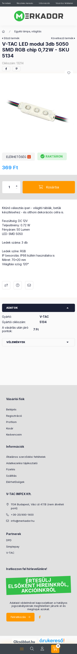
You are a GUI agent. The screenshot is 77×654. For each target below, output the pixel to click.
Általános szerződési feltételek (26, 456)
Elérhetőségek (15, 481)
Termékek (6, 3)
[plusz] (16, 186)
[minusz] (16, 188)
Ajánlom (29, 285)
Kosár (9, 428)
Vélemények (15, 342)
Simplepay (12, 546)
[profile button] (42, 649)
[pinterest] (16, 68)
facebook (40, 617)
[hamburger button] (22, 649)
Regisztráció (14, 415)
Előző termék (12, 38)
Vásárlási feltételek (64, 3)
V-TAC (10, 552)
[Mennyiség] (9, 187)
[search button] (32, 649)
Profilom (11, 422)
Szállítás (11, 475)
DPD (8, 540)
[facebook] (6, 68)
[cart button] (55, 649)
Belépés (11, 409)
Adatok (12, 307)
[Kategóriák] (3, 31)
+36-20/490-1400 (22, 514)
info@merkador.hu (22, 520)
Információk (44, 3)
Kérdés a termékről (18, 285)
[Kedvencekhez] (69, 72)
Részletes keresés (25, 3)
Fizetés (10, 469)
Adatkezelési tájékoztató (22, 463)
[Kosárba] (49, 187)
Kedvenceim (14, 434)
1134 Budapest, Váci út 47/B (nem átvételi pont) (37, 506)
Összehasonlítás (6, 285)
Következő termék (62, 38)
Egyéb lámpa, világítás (27, 31)
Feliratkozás (18, 617)
